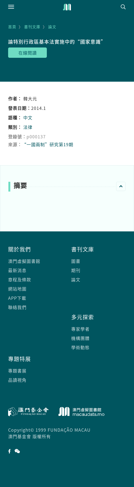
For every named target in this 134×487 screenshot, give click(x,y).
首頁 (12, 26)
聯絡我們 (17, 307)
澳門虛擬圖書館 (24, 261)
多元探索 (82, 317)
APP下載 (17, 298)
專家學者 (80, 329)
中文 (27, 117)
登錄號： (17, 136)
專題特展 (19, 359)
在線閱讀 (27, 52)
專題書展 (17, 370)
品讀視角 (17, 380)
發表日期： (19, 108)
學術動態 (80, 347)
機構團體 (80, 338)
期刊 (75, 270)
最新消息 (17, 270)
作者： (15, 98)
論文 (52, 26)
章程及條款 (19, 279)
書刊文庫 (32, 26)
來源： (15, 144)
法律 (27, 127)
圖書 (75, 261)
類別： (15, 127)
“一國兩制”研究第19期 (47, 144)
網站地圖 (17, 288)
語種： (15, 117)
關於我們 (19, 249)
